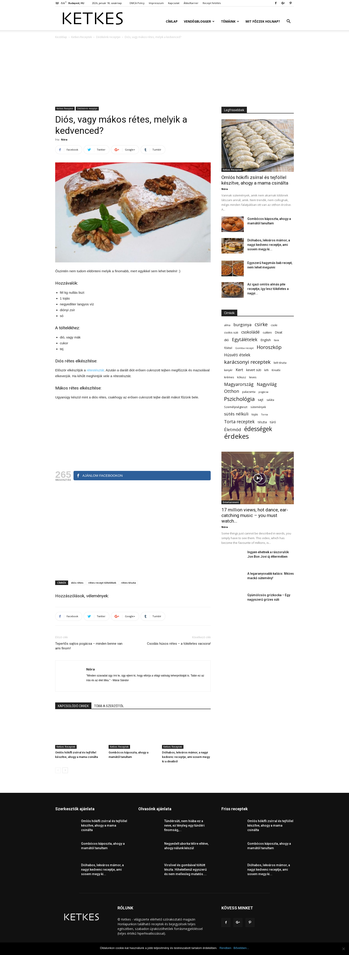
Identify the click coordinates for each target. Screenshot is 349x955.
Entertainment (231, 502)
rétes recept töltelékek (102, 582)
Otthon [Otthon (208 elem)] (231, 391)
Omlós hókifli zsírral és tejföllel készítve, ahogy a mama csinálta (254, 180)
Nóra (64, 139)
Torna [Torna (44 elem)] (264, 414)
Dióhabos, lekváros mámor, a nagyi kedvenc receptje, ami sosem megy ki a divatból (186, 757)
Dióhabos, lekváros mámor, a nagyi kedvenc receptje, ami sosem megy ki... (268, 244)
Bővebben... (241, 948)
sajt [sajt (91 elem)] (260, 399)
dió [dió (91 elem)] (226, 340)
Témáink (230, 21)
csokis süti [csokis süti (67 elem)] (231, 332)
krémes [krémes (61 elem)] (229, 377)
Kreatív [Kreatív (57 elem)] (276, 370)
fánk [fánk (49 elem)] (276, 340)
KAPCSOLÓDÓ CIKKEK (73, 706)
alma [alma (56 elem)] (227, 325)
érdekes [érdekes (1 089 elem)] (236, 436)
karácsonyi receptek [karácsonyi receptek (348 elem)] (247, 361)
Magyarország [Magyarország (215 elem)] (239, 384)
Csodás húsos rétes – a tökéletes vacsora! (179, 644)
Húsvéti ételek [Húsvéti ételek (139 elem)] (237, 355)
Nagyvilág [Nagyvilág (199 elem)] (267, 384)
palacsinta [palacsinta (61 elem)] (248, 392)
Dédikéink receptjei (108, 37)
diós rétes (77, 582)
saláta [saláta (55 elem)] (270, 400)
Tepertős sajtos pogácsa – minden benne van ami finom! (88, 646)
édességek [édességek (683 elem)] (258, 429)
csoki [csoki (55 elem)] (274, 325)
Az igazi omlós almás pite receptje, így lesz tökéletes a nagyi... (268, 289)
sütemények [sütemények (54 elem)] (258, 407)
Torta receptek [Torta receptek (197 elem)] (239, 421)
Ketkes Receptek (81, 37)
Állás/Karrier (191, 3)
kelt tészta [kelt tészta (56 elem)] (280, 363)
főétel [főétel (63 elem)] (228, 348)
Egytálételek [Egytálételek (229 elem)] (244, 339)
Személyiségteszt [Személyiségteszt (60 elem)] (235, 407)
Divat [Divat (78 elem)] (278, 332)
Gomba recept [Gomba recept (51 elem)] (244, 348)
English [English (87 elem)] (266, 340)
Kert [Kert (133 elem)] (239, 369)
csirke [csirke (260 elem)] (261, 324)
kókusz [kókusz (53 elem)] (241, 377)
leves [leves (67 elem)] (252, 377)
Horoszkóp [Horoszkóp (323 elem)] (269, 347)
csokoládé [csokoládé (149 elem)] (250, 332)
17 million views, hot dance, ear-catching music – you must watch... (254, 515)
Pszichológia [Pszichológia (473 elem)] (239, 398)
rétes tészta (128, 582)
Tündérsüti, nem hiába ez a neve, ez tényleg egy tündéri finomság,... (184, 825)
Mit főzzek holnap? (263, 21)
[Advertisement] (174, 73)
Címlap (172, 21)
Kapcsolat (173, 3)
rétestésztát (95, 370)
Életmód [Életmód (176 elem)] (232, 429)
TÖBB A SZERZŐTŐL (109, 706)
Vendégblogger (199, 21)
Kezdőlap (61, 37)
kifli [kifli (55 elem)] (266, 370)
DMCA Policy (137, 3)
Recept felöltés (212, 3)
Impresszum (156, 3)
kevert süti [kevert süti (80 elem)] (253, 370)
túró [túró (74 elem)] (273, 422)
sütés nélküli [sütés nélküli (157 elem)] (236, 414)
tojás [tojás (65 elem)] (255, 414)
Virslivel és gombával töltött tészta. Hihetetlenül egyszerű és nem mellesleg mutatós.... (185, 869)
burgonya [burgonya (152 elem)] (242, 324)
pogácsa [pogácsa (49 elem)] (263, 391)
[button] (288, 22)
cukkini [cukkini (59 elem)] (267, 332)
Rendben (225, 948)
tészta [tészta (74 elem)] (262, 422)
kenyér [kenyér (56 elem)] (228, 370)
